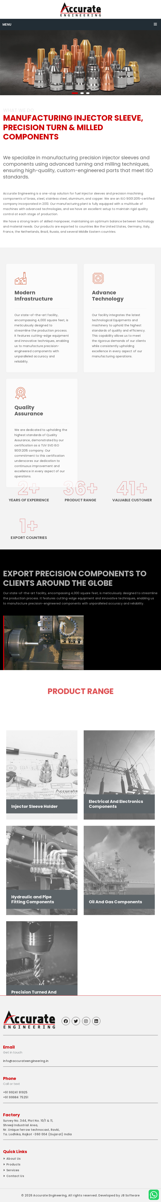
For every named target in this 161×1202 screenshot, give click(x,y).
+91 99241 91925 (15, 1092)
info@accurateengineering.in (25, 1061)
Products (13, 1164)
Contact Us (15, 1176)
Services (12, 1170)
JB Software (130, 1195)
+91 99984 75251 (15, 1097)
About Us (13, 1159)
